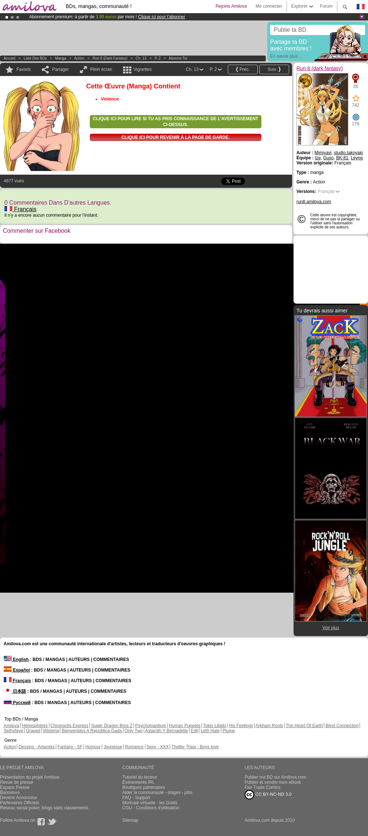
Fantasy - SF (70, 746)
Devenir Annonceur (18, 797)
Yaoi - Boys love (203, 746)
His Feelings (241, 725)
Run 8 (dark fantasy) (110, 58)
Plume (228, 730)
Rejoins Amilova (231, 6)
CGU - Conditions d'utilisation (150, 807)
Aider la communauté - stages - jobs (157, 792)
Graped (33, 730)
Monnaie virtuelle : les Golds (149, 802)
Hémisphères (35, 725)
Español (17, 670)
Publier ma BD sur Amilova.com (275, 777)
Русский (17, 702)
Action (79, 58)
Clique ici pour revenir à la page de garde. (176, 137)
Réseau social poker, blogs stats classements (44, 807)
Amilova (11, 725)
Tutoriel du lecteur (139, 777)
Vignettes (142, 69)
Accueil (9, 58)
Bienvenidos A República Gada (92, 730)
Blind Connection (342, 725)
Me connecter (269, 6)
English (16, 659)
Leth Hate (210, 730)
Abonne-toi (178, 58)
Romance (134, 746)
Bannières (10, 792)
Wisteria (51, 730)
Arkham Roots (269, 725)
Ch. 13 (141, 58)
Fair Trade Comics (262, 787)
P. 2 (158, 58)
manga (60, 58)
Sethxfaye (13, 730)
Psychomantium (150, 725)
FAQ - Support (136, 797)
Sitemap (130, 820)
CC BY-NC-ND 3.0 (268, 794)
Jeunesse (112, 746)
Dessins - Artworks (37, 746)
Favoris (23, 69)
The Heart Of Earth (304, 725)
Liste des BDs (35, 58)
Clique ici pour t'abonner (161, 16)
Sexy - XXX (157, 746)
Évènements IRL (138, 782)
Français (20, 209)
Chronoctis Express (69, 725)
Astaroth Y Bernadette (166, 730)
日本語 (15, 691)
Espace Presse (15, 787)
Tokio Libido (214, 725)
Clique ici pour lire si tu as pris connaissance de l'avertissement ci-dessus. (175, 121)
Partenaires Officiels (19, 802)
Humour (93, 746)
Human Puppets (184, 725)
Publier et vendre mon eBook (273, 782)
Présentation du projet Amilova (30, 777)
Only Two (133, 730)
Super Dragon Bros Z (111, 725)
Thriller (178, 746)
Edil (194, 730)
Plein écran (101, 69)
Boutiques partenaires (143, 787)
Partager (60, 69)
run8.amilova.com (313, 201)
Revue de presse (16, 782)
